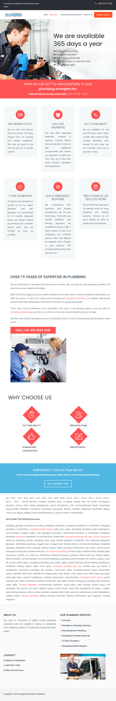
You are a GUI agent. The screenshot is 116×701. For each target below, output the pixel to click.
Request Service (103, 15)
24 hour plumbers (101, 536)
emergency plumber (19, 312)
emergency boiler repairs (41, 529)
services (19, 536)
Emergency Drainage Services (76, 625)
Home (46, 15)
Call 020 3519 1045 (58, 483)
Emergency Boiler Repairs (71, 15)
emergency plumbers (76, 298)
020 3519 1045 (105, 3)
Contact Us (87, 15)
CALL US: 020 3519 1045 (33, 330)
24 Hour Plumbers (70, 640)
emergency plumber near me (67, 566)
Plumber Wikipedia (28, 584)
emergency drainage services (78, 536)
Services (53, 15)
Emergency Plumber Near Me (76, 635)
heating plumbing (29, 595)
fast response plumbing (56, 551)
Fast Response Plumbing (74, 630)
